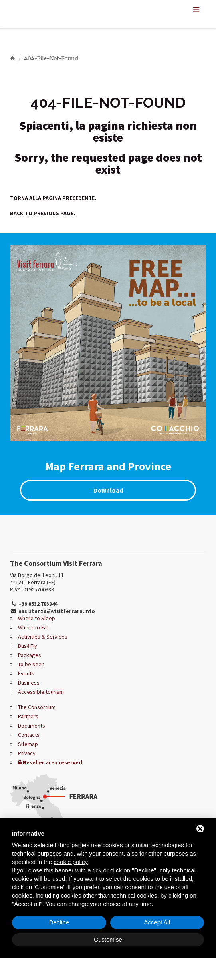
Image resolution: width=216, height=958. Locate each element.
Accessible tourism (41, 691)
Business (29, 682)
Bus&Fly (27, 645)
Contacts (29, 734)
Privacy (27, 753)
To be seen (31, 664)
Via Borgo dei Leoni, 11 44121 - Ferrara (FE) (37, 578)
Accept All (157, 922)
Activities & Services (42, 636)
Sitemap (28, 744)
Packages (29, 655)
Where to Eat (33, 627)
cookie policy (71, 861)
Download (108, 490)
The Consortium (36, 707)
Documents (31, 725)
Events (26, 673)
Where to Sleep (36, 618)
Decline (59, 922)
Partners (28, 716)
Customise (108, 939)
